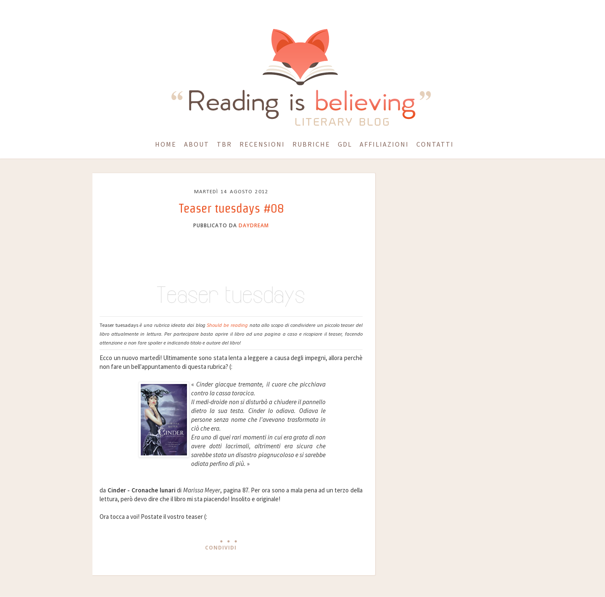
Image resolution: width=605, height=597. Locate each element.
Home (165, 144)
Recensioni (262, 144)
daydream (254, 225)
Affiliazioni (384, 144)
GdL (345, 144)
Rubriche (311, 144)
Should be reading (227, 325)
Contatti (435, 144)
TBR (224, 144)
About (196, 144)
